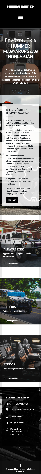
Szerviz (12, 200)
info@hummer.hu (17, 423)
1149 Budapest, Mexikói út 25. (22, 409)
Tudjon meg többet (10, 263)
